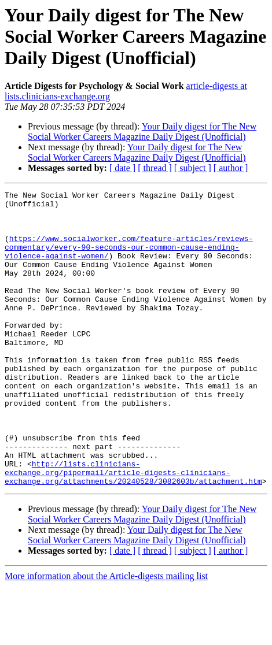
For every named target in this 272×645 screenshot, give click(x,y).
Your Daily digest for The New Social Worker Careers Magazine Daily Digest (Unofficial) (142, 131)
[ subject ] (192, 168)
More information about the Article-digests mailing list (106, 635)
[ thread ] (155, 168)
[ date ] (122, 168)
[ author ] (231, 168)
